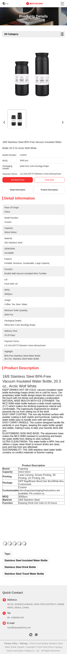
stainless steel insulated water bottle (26, 560)
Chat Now (49, 180)
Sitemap (23, 643)
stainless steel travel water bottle (24, 573)
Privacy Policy (10, 643)
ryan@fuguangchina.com (19, 627)
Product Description (49, 190)
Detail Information (17, 190)
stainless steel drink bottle (20, 567)
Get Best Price (17, 180)
